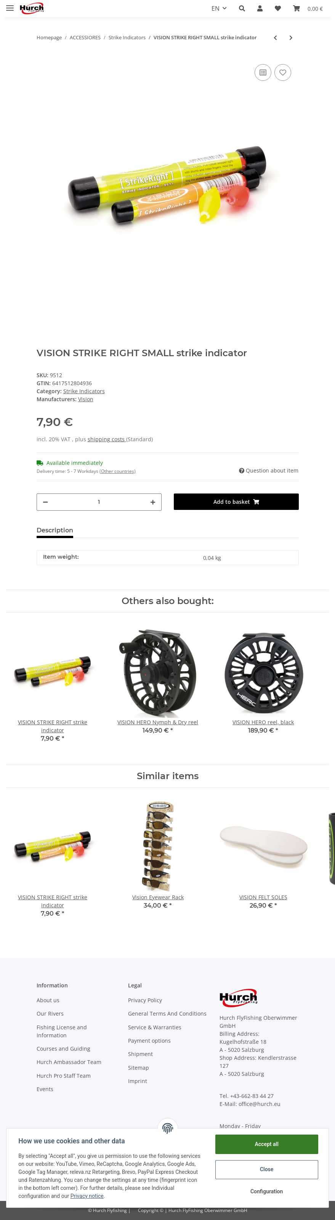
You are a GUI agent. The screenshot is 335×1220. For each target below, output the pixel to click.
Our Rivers (50, 1013)
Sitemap (138, 1067)
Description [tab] (55, 530)
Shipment (140, 1054)
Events (45, 1089)
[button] (242, 8)
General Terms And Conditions (167, 1013)
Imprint (137, 1081)
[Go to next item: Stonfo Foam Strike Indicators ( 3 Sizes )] (291, 37)
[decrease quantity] (45, 502)
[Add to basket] (236, 501)
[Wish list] (278, 8)
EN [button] (216, 8)
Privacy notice (87, 1196)
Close (266, 1169)
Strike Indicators (84, 391)
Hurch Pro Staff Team (64, 1075)
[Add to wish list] (282, 72)
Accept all (266, 1144)
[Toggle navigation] (10, 5)
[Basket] (308, 8)
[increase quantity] (152, 502)
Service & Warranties (154, 1027)
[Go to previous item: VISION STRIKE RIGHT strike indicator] (275, 37)
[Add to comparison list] (263, 72)
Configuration (266, 1191)
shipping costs (107, 439)
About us (48, 1000)
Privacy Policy (145, 1000)
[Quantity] (99, 502)
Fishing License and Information (62, 1031)
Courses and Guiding (63, 1048)
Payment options (149, 1040)
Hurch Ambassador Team (69, 1062)
